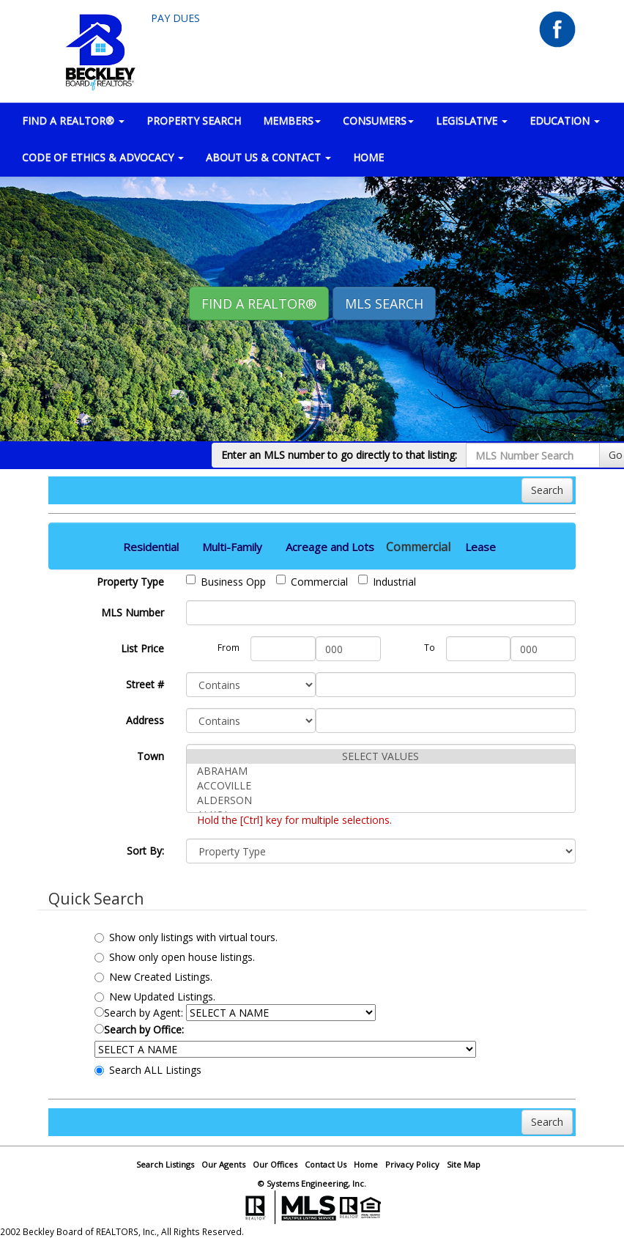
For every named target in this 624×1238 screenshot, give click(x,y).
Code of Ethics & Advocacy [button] (103, 157)
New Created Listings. (153, 977)
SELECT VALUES (381, 756)
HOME (368, 157)
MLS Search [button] (384, 303)
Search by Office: (139, 1029)
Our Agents (223, 1164)
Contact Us (325, 1164)
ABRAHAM (381, 771)
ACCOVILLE (381, 785)
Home (366, 1164)
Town (150, 756)
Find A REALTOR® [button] (258, 303)
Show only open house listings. (174, 957)
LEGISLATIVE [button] (472, 121)
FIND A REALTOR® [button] (73, 121)
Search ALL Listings (147, 1070)
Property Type (130, 582)
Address (145, 720)
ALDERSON (381, 800)
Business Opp (226, 582)
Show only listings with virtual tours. (186, 937)
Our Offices (275, 1164)
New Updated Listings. (154, 996)
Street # (145, 684)
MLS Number (132, 612)
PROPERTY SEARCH (193, 121)
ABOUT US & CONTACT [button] (268, 157)
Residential (151, 546)
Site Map (463, 1164)
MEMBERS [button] (292, 121)
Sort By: (145, 851)
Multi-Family (232, 546)
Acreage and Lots (330, 546)
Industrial (387, 582)
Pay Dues (175, 18)
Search (547, 490)
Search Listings (165, 1164)
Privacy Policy (412, 1164)
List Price (142, 648)
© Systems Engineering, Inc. (312, 1183)
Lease (480, 546)
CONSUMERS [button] (378, 121)
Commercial (312, 582)
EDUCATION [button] (565, 121)
